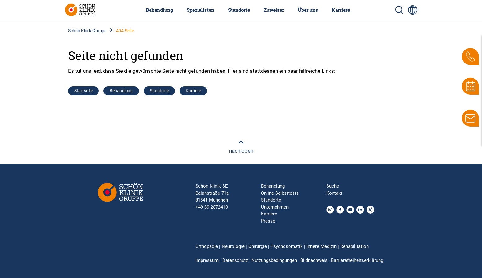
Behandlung (159, 10)
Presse (268, 221)
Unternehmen (275, 207)
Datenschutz (235, 260)
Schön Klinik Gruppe (87, 30)
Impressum (207, 260)
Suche (332, 186)
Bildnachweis (314, 260)
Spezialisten (200, 10)
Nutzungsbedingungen (274, 260)
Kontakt (334, 193)
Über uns (308, 10)
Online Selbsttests (280, 193)
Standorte (239, 10)
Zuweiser (274, 10)
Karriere (341, 10)
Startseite (83, 90)
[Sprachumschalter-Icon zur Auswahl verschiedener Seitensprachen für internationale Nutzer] (412, 10)
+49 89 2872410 (211, 207)
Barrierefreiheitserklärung (357, 260)
